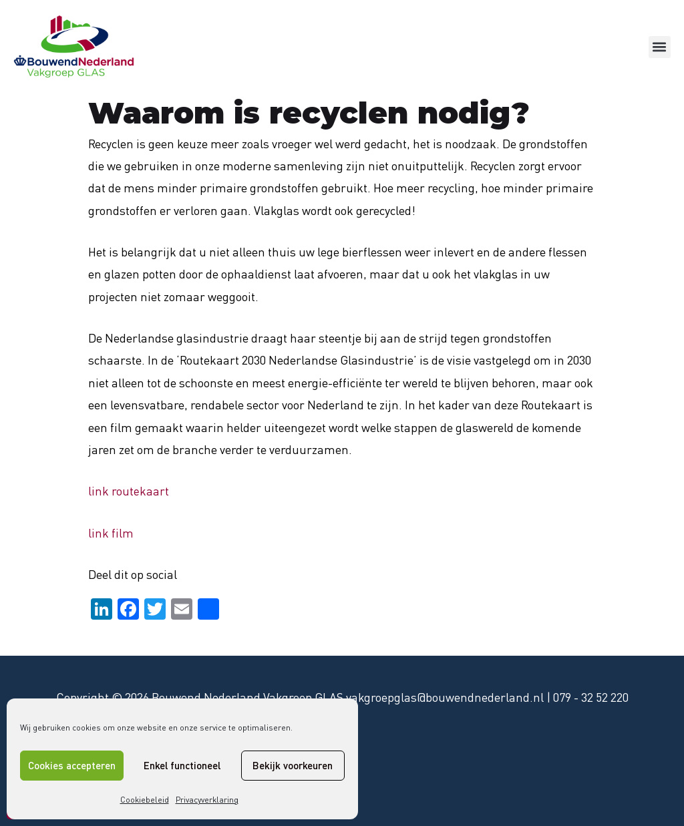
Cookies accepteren (72, 765)
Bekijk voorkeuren (292, 765)
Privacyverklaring (207, 800)
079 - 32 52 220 (591, 697)
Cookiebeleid (144, 800)
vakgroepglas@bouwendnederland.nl (445, 697)
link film (111, 533)
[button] (660, 47)
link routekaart (128, 490)
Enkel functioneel (182, 765)
